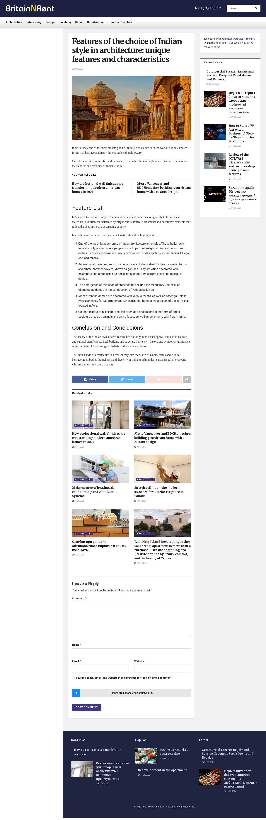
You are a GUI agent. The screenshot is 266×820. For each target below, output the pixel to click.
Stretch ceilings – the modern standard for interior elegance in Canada (159, 492)
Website (139, 663)
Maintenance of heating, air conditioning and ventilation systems (94, 492)
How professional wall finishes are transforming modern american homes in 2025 (97, 188)
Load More (31, 332)
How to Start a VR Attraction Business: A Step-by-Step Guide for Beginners (39, 118)
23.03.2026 (208, 764)
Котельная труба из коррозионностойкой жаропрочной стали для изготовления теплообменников (36, 228)
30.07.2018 (80, 756)
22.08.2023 (77, 68)
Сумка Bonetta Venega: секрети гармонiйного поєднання (35, 272)
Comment (79, 599)
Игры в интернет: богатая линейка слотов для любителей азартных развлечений (37, 96)
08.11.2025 (140, 447)
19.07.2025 (140, 501)
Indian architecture (83, 217)
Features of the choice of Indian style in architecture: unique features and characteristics (30, 52)
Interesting (34, 22)
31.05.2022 (144, 776)
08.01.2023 (166, 760)
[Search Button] (256, 8)
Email (76, 663)
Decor (79, 22)
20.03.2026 (230, 793)
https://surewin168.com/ (240, 39)
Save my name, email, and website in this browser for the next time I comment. (124, 679)
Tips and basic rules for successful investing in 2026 (37, 203)
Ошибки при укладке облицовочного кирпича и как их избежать (99, 546)
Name (77, 646)
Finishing (65, 22)
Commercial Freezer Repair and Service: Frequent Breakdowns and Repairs (31, 75)
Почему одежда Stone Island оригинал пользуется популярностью (38, 293)
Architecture (14, 22)
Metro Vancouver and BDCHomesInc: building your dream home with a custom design (164, 188)
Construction (96, 22)
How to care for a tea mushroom (97, 751)
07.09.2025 (78, 501)
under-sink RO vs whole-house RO (233, 43)
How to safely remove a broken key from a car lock (39, 250)
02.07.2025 (78, 555)
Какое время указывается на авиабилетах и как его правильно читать (39, 184)
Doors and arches (120, 22)
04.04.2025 (102, 785)
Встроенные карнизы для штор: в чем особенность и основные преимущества (112, 772)
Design (50, 22)
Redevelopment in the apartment (162, 772)
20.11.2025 (78, 447)
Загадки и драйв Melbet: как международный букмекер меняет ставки (38, 163)
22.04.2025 (140, 563)
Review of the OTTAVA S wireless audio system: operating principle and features (34, 141)
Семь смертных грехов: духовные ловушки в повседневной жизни (35, 313)
